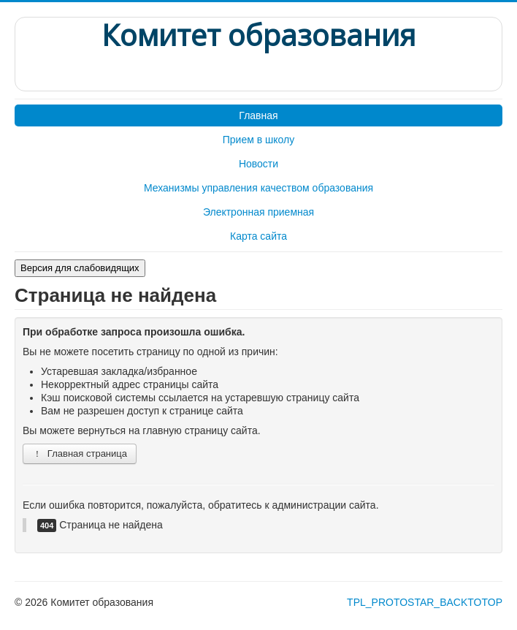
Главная (258, 115)
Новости (258, 164)
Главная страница (79, 453)
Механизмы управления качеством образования (258, 188)
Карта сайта (258, 236)
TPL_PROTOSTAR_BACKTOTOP (424, 602)
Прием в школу (258, 139)
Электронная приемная (258, 212)
